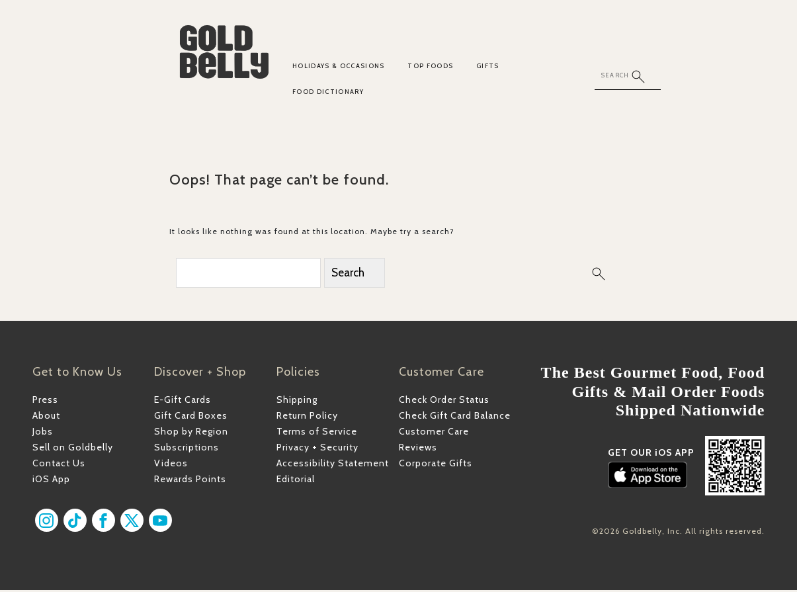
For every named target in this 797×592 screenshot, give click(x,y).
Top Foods (430, 65)
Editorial (295, 481)
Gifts (487, 65)
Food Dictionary (328, 91)
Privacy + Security (317, 449)
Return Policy (307, 417)
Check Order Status (444, 401)
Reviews (418, 449)
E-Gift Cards (182, 401)
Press (45, 401)
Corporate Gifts (435, 465)
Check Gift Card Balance (455, 417)
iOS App (51, 481)
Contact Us (58, 465)
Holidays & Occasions (338, 65)
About (46, 417)
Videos (171, 465)
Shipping (296, 401)
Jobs (42, 433)
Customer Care (434, 433)
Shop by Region (191, 433)
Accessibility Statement (332, 465)
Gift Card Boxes (191, 417)
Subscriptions (186, 449)
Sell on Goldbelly (72, 449)
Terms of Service (316, 433)
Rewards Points (190, 481)
